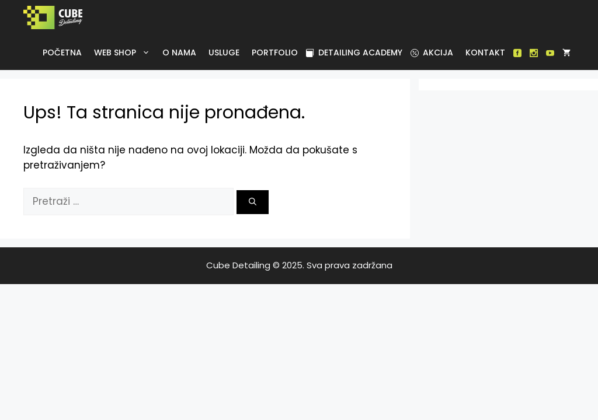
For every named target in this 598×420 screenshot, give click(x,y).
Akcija (432, 52)
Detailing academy (354, 52)
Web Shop (124, 52)
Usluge (223, 52)
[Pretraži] (253, 202)
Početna (62, 52)
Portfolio (275, 52)
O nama (179, 52)
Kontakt (485, 52)
